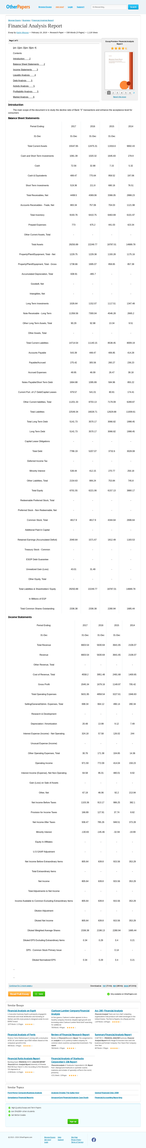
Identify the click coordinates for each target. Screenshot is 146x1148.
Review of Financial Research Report (70, 1034)
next (134, 93)
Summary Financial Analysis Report (113, 1034)
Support (80, 7)
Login (70, 7)
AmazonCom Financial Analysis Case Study (69, 1097)
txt (104, 985)
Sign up (73, 1121)
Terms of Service (77, 1142)
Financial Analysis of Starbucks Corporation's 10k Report (67, 1060)
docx (126, 985)
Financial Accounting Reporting (108, 1097)
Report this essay (119, 97)
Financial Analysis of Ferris (22, 1034)
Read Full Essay (19, 994)
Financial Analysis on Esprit (22, 1010)
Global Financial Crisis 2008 (107, 1092)
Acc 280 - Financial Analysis (109, 1010)
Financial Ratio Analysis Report (24, 1058)
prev (105, 93)
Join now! (60, 7)
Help (59, 1137)
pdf (114, 985)
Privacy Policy (76, 1140)
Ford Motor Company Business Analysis (25, 1092)
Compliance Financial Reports (21, 1097)
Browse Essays (45, 7)
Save (39, 994)
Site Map (74, 1137)
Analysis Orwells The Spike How (65, 1092)
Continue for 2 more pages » (21, 986)
